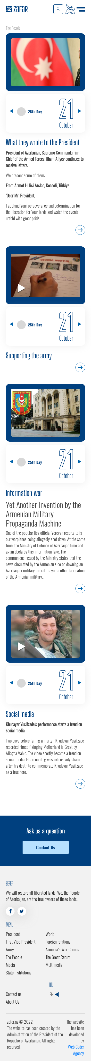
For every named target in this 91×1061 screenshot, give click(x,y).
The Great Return (58, 957)
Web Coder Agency (76, 1050)
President (13, 934)
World (50, 934)
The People (14, 957)
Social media (20, 714)
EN (54, 994)
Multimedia (54, 965)
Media (10, 965)
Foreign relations (58, 942)
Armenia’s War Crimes (62, 949)
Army (10, 949)
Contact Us (45, 847)
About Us (12, 1002)
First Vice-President (20, 942)
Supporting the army (29, 355)
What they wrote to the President (43, 142)
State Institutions (18, 972)
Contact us (14, 994)
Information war (24, 492)
